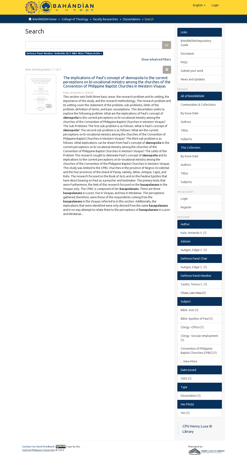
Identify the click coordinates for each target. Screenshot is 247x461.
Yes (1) (185, 413)
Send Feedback (45, 446)
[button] (199, 5)
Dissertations (129, 19)
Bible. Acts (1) (189, 310)
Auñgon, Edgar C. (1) (194, 250)
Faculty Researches (104, 19)
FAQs (184, 62)
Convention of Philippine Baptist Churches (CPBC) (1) (199, 350)
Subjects (186, 139)
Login (184, 198)
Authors (186, 122)
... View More (189, 361)
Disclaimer (187, 53)
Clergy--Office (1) (192, 327)
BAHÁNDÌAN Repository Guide (196, 43)
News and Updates (193, 79)
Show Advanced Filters (156, 59)
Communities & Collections (198, 104)
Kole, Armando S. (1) (193, 232)
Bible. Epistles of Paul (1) (197, 318)
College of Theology (74, 19)
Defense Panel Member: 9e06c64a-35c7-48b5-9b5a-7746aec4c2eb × (64, 53)
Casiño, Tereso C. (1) (194, 284)
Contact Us (28, 446)
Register (186, 207)
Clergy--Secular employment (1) (199, 338)
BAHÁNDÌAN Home (45, 19)
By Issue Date (189, 113)
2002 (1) (186, 378)
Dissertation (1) (191, 395)
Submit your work (192, 70)
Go (166, 45)
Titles (184, 130)
